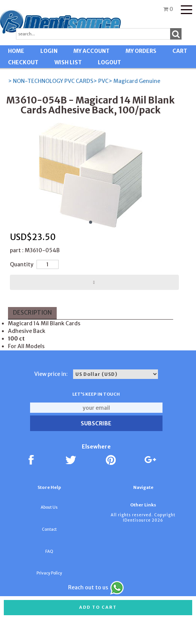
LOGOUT (109, 62)
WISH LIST (68, 62)
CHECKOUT (23, 62)
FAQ (49, 551)
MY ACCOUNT (91, 51)
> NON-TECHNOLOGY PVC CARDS (50, 81)
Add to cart (98, 607)
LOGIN (48, 51)
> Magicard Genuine (134, 81)
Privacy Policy (49, 573)
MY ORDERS (141, 51)
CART (179, 51)
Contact (49, 529)
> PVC (100, 81)
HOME (16, 51)
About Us (49, 507)
